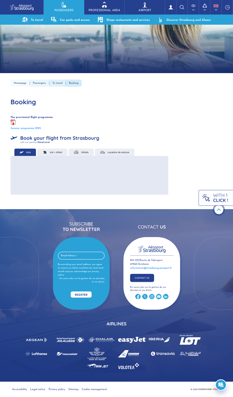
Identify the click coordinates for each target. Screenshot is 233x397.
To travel (32, 19)
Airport (144, 7)
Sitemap (73, 389)
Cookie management (94, 389)
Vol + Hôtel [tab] (52, 152)
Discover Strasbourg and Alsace (184, 19)
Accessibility (19, 389)
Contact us (142, 278)
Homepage (20, 83)
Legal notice (37, 389)
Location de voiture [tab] (114, 152)
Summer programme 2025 (26, 128)
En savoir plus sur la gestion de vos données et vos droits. (82, 280)
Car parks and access (70, 19)
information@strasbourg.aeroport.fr (151, 268)
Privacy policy (57, 389)
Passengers (64, 7)
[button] (193, 7)
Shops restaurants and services (124, 19)
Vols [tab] (25, 152)
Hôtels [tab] (81, 152)
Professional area (104, 7)
